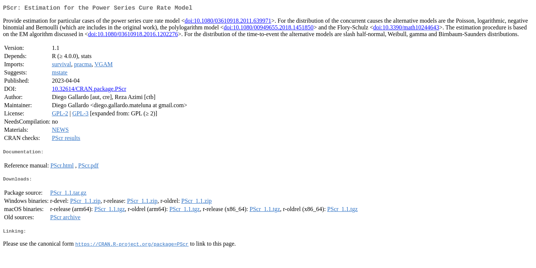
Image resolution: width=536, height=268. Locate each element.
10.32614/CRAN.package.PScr (89, 90)
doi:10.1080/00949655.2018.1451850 (268, 29)
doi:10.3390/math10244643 (406, 29)
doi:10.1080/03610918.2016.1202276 (133, 35)
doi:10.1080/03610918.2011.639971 (228, 22)
